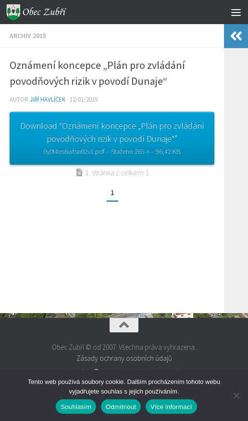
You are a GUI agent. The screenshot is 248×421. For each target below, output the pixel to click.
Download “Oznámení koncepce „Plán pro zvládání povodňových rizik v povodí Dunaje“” (112, 139)
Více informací (171, 406)
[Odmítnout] (236, 395)
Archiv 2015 (28, 35)
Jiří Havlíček (47, 99)
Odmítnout (121, 406)
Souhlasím (76, 406)
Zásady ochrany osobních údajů (124, 358)
